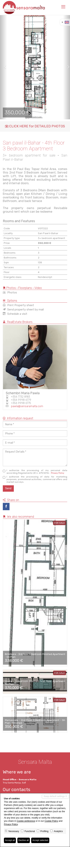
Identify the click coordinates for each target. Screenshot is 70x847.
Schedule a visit (15, 313)
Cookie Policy (51, 821)
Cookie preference (26, 821)
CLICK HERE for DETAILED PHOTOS (35, 126)
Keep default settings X (55, 796)
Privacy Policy (57, 473)
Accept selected (40, 840)
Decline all (23, 840)
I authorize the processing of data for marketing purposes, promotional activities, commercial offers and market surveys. (35, 479)
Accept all (10, 840)
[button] (3, 67)
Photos (10, 292)
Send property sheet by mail (23, 309)
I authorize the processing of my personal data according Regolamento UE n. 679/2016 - (35, 471)
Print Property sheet (18, 305)
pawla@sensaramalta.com (27, 406)
